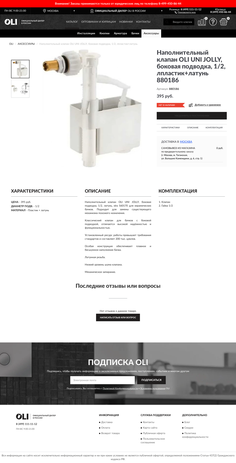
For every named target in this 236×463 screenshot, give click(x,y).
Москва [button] (186, 141)
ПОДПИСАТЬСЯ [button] (151, 380)
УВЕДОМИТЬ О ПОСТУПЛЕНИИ (192, 116)
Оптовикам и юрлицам (98, 22)
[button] (185, 12)
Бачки (135, 33)
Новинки (126, 22)
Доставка (106, 422)
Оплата (105, 428)
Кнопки (105, 33)
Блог (187, 422)
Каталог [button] (72, 22)
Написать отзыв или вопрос (118, 317)
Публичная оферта (154, 433)
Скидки (188, 428)
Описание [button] (192, 128)
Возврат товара (110, 433)
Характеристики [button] (170, 128)
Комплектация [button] (214, 128)
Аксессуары (151, 33)
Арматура (120, 33)
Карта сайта (150, 428)
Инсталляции (86, 33)
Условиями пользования (152, 388)
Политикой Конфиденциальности (120, 388)
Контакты (143, 22)
